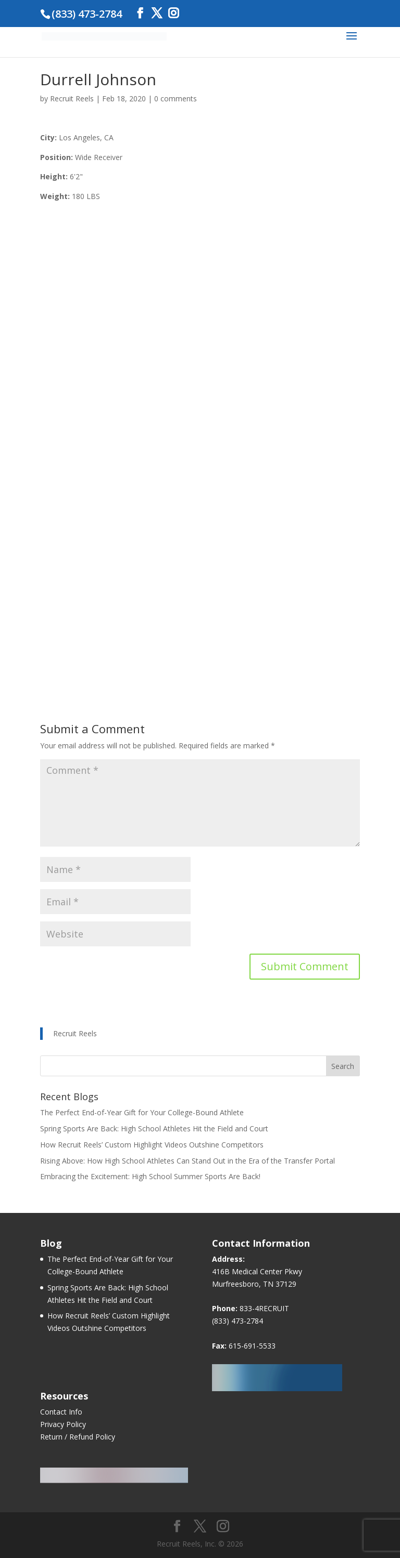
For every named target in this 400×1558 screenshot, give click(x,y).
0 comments (175, 98)
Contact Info (61, 1412)
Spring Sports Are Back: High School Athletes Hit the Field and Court (154, 1128)
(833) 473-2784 (237, 1321)
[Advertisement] (200, 602)
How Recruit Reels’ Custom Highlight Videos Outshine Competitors (152, 1145)
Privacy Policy (63, 1424)
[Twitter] (157, 13)
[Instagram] (173, 13)
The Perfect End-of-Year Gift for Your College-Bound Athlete (142, 1112)
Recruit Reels (72, 98)
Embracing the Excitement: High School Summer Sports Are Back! (150, 1176)
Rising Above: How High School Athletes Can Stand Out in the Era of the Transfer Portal (187, 1161)
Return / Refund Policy (77, 1437)
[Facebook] (140, 13)
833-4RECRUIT (264, 1308)
